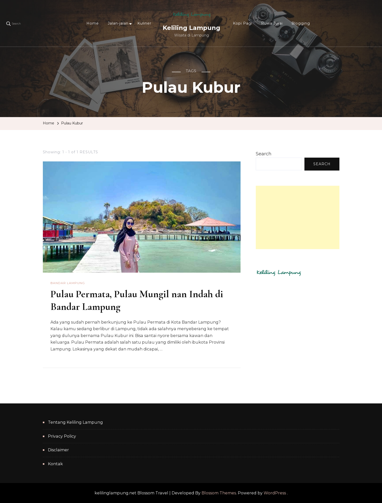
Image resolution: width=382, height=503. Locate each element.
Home (92, 23)
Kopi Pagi (242, 23)
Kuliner (144, 23)
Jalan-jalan (118, 23)
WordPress (275, 493)
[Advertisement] (297, 217)
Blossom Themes (219, 493)
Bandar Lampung (67, 283)
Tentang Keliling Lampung (75, 422)
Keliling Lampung (191, 27)
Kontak (55, 463)
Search (263, 154)
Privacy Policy (62, 436)
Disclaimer (58, 450)
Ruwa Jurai (272, 23)
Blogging (301, 23)
